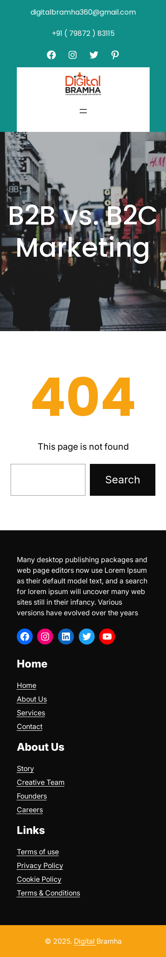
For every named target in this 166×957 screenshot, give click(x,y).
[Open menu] (83, 111)
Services (31, 712)
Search (122, 479)
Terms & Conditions (48, 892)
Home (26, 685)
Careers (30, 809)
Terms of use (38, 851)
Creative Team (41, 782)
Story (25, 768)
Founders (32, 795)
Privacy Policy (40, 865)
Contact (29, 726)
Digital (85, 941)
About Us (32, 699)
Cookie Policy (39, 879)
